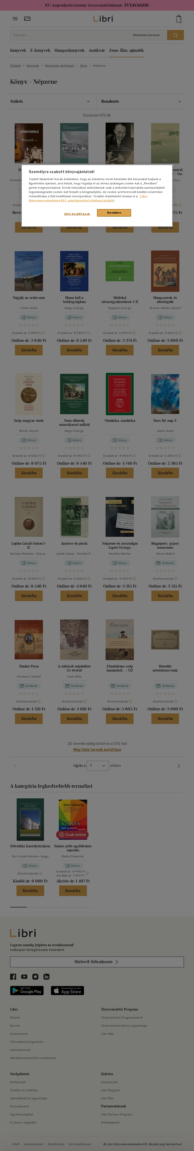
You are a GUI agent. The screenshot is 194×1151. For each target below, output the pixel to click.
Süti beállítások (77, 214)
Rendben (114, 212)
